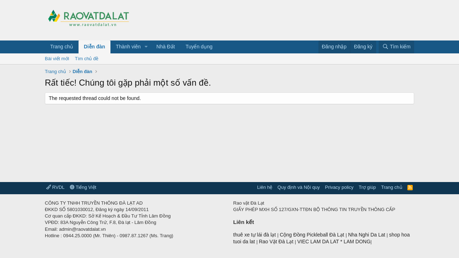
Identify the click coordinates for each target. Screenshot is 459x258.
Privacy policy (339, 187)
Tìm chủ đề (87, 58)
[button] (146, 46)
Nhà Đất (165, 46)
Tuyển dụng (199, 46)
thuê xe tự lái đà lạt (255, 235)
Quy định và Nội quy (299, 187)
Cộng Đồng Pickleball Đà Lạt (313, 235)
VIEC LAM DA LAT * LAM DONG (333, 241)
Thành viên (128, 46)
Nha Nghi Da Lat (367, 235)
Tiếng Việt (83, 187)
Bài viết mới (57, 58)
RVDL (55, 187)
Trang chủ (61, 46)
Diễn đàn (94, 46)
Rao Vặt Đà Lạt (277, 241)
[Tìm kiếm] (396, 46)
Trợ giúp (367, 187)
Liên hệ (264, 187)
